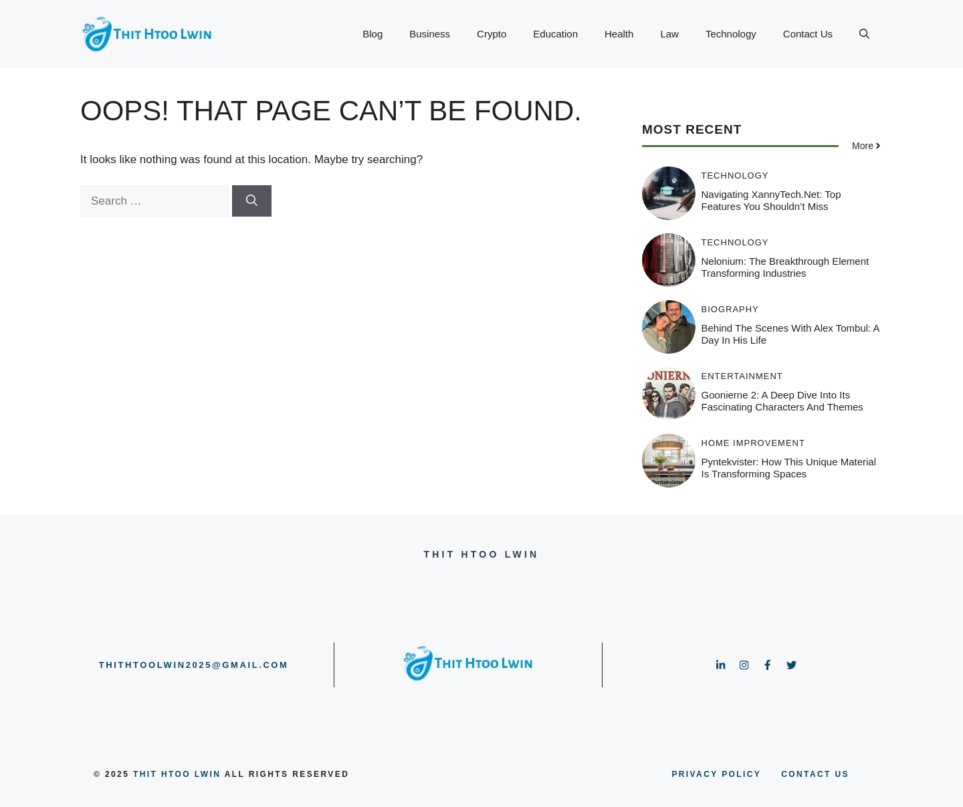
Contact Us (808, 33)
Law (669, 33)
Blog (372, 33)
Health (619, 33)
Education (555, 33)
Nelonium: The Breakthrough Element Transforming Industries (785, 267)
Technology (731, 33)
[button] (864, 34)
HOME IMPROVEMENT (753, 443)
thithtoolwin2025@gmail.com (194, 665)
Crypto (491, 33)
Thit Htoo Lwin (177, 774)
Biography (730, 309)
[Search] (252, 201)
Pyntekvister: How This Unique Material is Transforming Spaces (789, 467)
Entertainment (742, 376)
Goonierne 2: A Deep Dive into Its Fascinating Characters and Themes (782, 401)
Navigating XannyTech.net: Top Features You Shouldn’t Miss (771, 200)
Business (429, 33)
